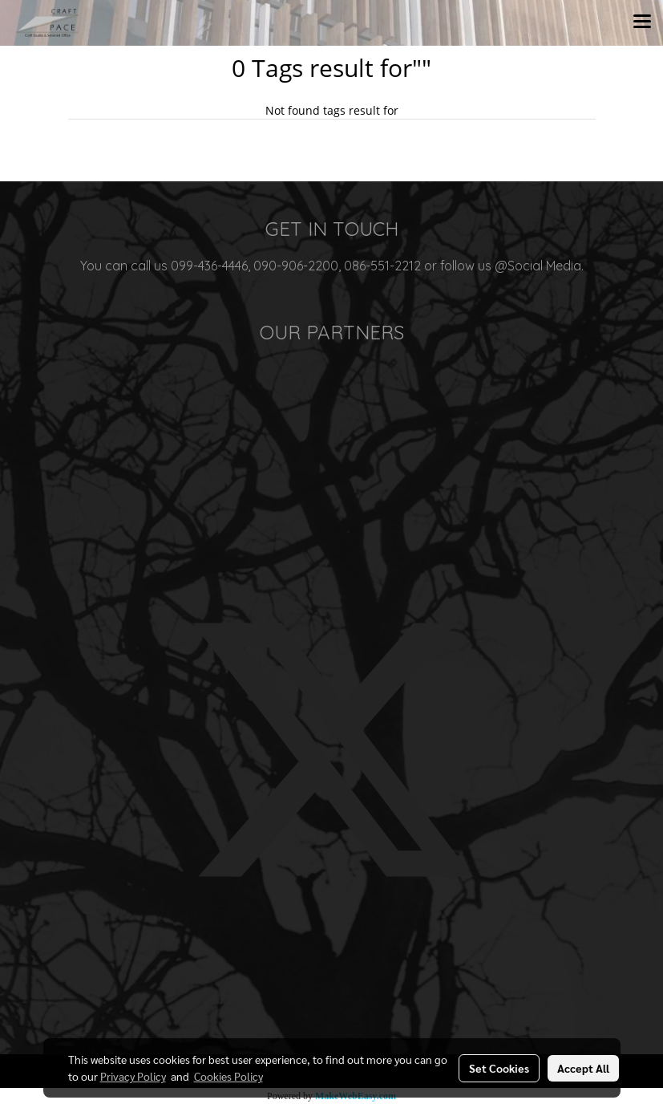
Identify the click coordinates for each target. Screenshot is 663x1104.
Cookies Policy (228, 1076)
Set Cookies (499, 1068)
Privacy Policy (133, 1076)
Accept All (583, 1068)
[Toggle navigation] (642, 22)
